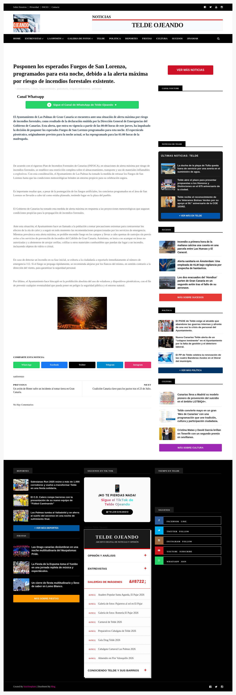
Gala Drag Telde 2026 (109, 640)
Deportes (131, 38)
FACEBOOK (173, 521)
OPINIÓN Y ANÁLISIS (101, 555)
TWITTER (172, 531)
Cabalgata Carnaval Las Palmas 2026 (117, 649)
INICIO (45, 7)
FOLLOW (184, 531)
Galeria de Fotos (79, 38)
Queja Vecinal (24, 47)
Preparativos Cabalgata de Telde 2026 (117, 631)
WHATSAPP (173, 561)
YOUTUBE (172, 551)
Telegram (110, 365)
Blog (53, 686)
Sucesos (177, 38)
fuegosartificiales (47, 88)
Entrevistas (33, 38)
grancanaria (62, 88)
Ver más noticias (190, 69)
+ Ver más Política (190, 370)
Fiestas (147, 38)
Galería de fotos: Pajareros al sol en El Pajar (120, 603)
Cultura (161, 38)
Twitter (82, 365)
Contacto (55, 7)
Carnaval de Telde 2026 (110, 622)
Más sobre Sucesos (190, 297)
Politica (115, 38)
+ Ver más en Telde (190, 215)
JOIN (183, 561)
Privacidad (34, 7)
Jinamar (192, 38)
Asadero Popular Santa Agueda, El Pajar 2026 (121, 594)
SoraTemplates (29, 686)
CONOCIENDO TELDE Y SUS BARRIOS (113, 670)
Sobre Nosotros (20, 7)
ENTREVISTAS (97, 568)
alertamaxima (23, 88)
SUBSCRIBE (185, 551)
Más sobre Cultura (190, 447)
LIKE (184, 521)
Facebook (54, 365)
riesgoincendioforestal (79, 88)
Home (17, 38)
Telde (101, 38)
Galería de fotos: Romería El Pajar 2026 (118, 613)
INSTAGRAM (173, 541)
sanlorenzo (97, 88)
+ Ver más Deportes (46, 528)
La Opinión (54, 38)
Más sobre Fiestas (46, 598)
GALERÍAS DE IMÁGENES (105, 581)
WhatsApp (26, 365)
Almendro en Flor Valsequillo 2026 (116, 658)
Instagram (138, 365)
